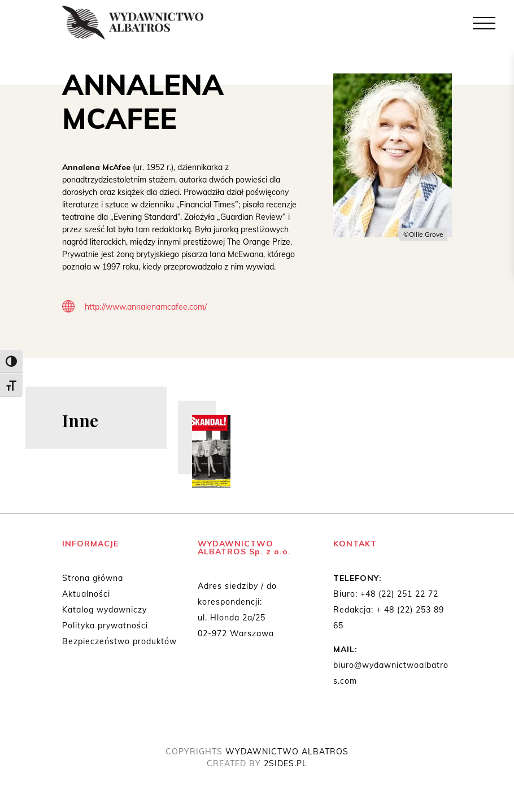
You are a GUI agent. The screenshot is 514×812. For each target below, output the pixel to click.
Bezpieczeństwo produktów (119, 641)
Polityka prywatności (105, 625)
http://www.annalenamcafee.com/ (146, 307)
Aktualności (86, 594)
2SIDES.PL (285, 763)
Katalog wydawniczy (104, 610)
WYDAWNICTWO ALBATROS (287, 751)
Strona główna (92, 578)
